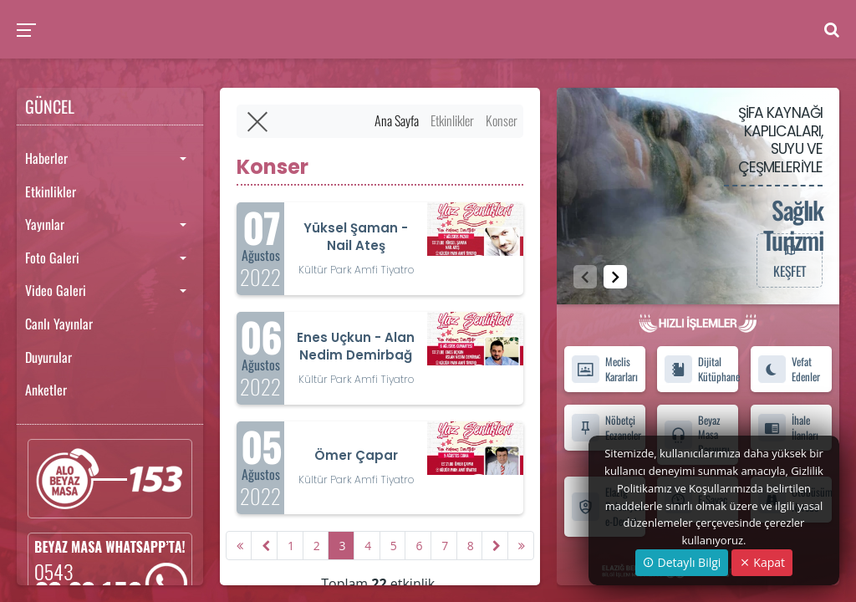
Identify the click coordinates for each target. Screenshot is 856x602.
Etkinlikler (50, 191)
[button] (615, 276)
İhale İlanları (787, 427)
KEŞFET (789, 260)
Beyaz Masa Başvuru (697, 434)
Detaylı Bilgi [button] (682, 562)
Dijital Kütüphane (701, 369)
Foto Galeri (52, 257)
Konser (501, 120)
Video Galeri (55, 290)
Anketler (46, 390)
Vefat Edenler (788, 369)
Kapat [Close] (762, 562)
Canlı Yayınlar (59, 324)
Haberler (46, 158)
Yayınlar (44, 224)
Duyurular (48, 357)
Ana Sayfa (396, 120)
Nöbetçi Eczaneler (606, 427)
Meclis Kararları (604, 369)
